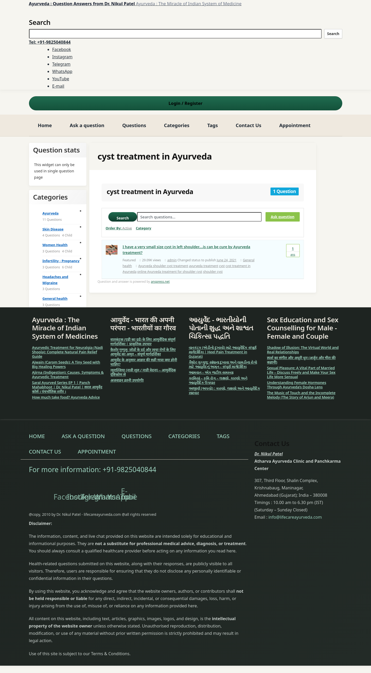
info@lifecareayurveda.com (295, 517)
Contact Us (248, 125)
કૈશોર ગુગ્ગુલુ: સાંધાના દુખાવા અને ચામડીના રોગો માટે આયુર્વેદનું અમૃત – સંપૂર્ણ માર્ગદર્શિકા (223, 364)
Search (333, 33)
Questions (134, 125)
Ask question (282, 216)
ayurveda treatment (203, 266)
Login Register (186, 103)
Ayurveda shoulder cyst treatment (163, 266)
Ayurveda (51, 213)
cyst (222, 266)
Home (45, 125)
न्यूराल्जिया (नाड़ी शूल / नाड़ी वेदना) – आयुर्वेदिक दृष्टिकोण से (143, 372)
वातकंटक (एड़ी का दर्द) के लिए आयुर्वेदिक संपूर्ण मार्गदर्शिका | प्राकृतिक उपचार (142, 341)
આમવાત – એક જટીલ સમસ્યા (211, 372)
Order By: (119, 228)
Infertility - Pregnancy (61, 260)
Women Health (55, 244)
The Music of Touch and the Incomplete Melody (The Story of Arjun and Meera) (301, 395)
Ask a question (87, 125)
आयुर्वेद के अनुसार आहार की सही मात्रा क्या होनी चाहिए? (143, 362)
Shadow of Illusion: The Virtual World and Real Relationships (303, 349)
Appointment (294, 125)
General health (55, 298)
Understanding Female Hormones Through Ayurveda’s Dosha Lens (296, 384)
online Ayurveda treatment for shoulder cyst (169, 271)
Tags (212, 125)
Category (143, 228)
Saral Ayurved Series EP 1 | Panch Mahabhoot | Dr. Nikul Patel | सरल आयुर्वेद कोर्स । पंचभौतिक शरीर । (67, 387)
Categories (176, 125)
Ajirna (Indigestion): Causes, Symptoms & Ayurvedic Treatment (68, 374)
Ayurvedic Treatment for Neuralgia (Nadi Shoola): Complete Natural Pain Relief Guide (67, 352)
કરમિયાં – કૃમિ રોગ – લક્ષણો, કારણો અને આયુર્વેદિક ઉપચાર (218, 380)
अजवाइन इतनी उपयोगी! (127, 380)
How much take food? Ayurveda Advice (66, 397)
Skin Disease (53, 229)
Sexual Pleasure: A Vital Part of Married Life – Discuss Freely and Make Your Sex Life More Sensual (301, 372)
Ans (292, 250)
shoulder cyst (213, 271)
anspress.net (160, 281)
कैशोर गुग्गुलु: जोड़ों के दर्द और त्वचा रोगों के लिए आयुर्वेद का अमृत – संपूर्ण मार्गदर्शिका (143, 352)
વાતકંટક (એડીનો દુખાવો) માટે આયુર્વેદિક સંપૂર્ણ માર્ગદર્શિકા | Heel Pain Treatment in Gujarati (223, 352)
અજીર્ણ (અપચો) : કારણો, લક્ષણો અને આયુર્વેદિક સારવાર (224, 390)
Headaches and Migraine (55, 279)
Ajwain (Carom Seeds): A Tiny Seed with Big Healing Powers (66, 364)
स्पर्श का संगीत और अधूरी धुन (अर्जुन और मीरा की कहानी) (301, 360)
